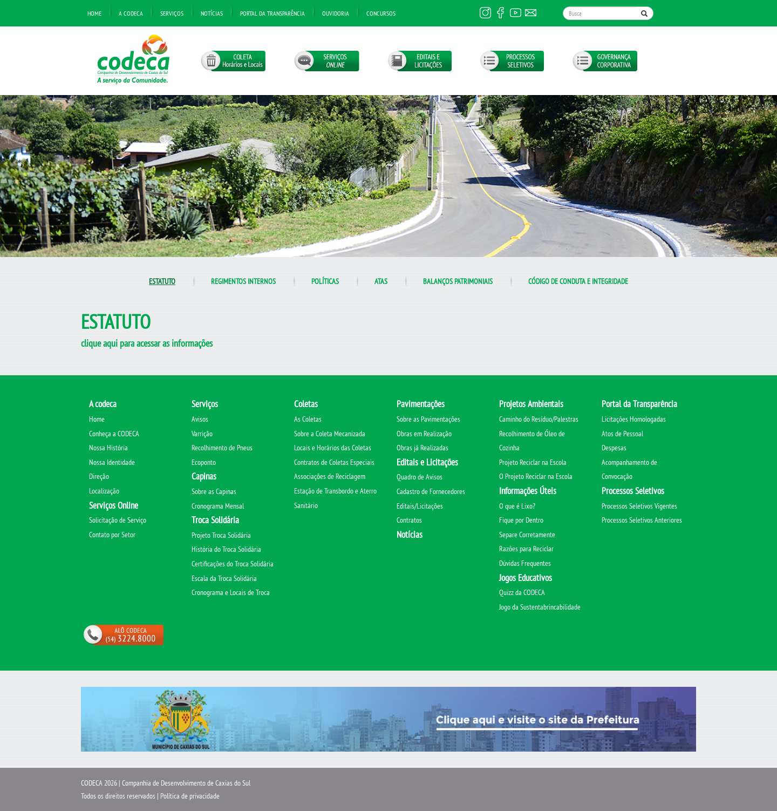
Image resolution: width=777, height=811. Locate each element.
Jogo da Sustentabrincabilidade (540, 607)
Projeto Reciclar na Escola (533, 462)
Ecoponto (204, 462)
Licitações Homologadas (634, 419)
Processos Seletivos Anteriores (642, 520)
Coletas (306, 404)
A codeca (103, 404)
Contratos (409, 520)
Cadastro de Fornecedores (431, 491)
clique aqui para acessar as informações (147, 343)
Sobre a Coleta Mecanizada (329, 433)
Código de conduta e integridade (578, 281)
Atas (380, 281)
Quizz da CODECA (522, 592)
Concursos (381, 13)
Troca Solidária (215, 520)
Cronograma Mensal (218, 506)
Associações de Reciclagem (329, 476)
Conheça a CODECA (114, 433)
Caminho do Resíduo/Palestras (538, 419)
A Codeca (131, 13)
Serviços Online (113, 505)
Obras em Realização (424, 433)
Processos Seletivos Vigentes (639, 506)
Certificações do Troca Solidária (233, 564)
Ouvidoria (335, 13)
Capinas (204, 476)
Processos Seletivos (633, 491)
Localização (104, 491)
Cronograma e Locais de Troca (231, 592)
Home (94, 13)
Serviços (171, 13)
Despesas (614, 447)
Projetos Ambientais (531, 404)
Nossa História (108, 447)
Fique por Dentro (521, 520)
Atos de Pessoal (622, 433)
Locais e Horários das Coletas (332, 447)
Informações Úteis (527, 491)
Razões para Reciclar (526, 548)
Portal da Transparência (639, 404)
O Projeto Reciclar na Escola (535, 476)
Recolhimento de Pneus (222, 447)
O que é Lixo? (517, 506)
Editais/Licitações (420, 506)
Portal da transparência (272, 13)
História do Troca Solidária (226, 549)
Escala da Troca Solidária (224, 578)
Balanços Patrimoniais (458, 281)
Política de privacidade (190, 796)
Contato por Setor (112, 534)
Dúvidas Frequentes (525, 563)
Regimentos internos (243, 281)
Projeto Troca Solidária (221, 535)
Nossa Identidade (112, 462)
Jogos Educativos (525, 578)
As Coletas (308, 419)
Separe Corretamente (527, 534)
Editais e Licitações (427, 462)
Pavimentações (421, 404)
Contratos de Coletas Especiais (334, 462)
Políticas (325, 281)
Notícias (212, 13)
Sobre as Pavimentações (428, 419)
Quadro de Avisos (419, 477)
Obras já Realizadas (422, 447)
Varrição (202, 433)
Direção (99, 476)
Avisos (200, 419)
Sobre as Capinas (214, 491)
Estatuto (162, 281)
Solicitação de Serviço (117, 520)
